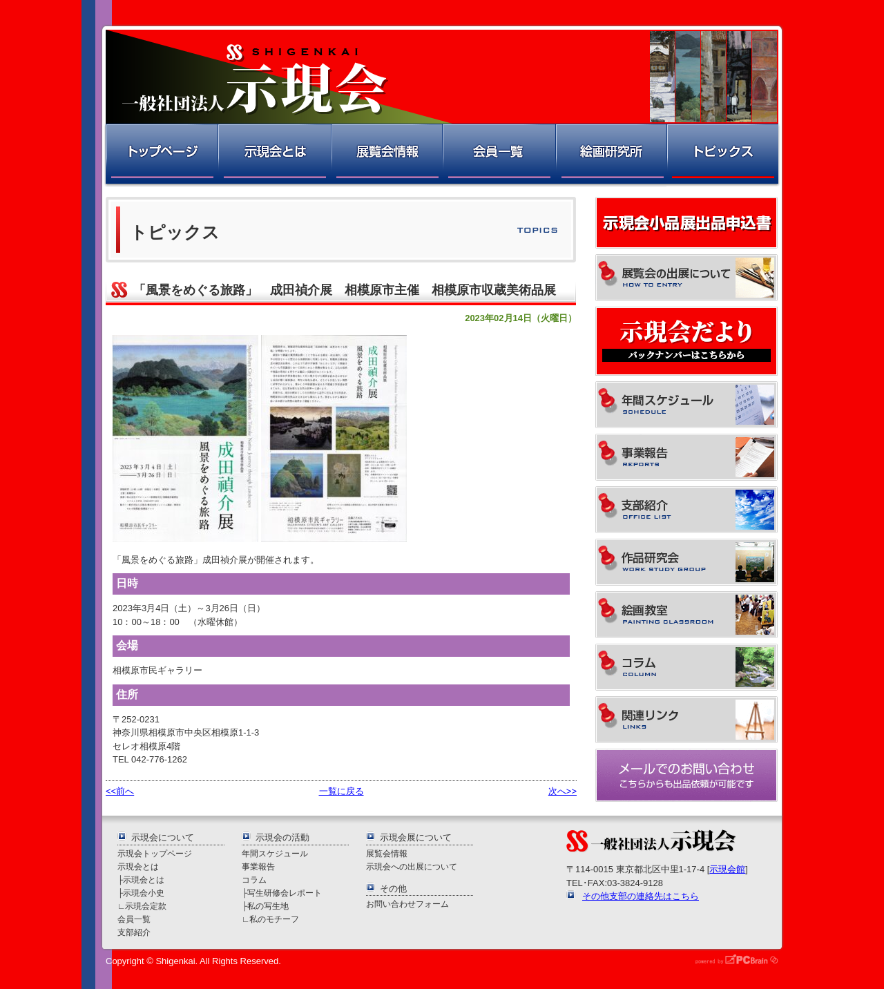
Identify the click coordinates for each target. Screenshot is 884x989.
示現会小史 (143, 892)
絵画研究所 (610, 155)
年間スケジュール (275, 853)
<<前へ (120, 791)
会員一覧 (498, 155)
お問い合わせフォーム (407, 903)
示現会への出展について (411, 866)
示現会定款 (145, 905)
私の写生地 (268, 905)
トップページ (161, 155)
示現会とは (274, 155)
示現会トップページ (154, 853)
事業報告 (258, 866)
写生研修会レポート (284, 892)
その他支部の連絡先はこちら (640, 896)
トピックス (723, 155)
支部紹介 (134, 932)
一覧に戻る (341, 791)
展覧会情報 (386, 155)
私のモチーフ (274, 918)
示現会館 (727, 869)
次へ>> (562, 791)
